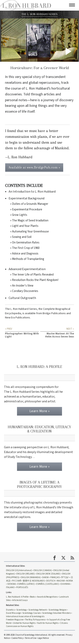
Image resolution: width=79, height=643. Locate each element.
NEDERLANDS (38, 580)
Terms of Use (30, 638)
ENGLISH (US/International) (19, 570)
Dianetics (10, 609)
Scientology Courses (31, 613)
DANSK (45, 577)
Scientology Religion (58, 609)
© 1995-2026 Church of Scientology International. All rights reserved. (35, 634)
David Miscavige (13, 613)
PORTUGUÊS (22, 587)
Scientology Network (37, 609)
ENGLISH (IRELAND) (25, 573)
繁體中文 (27, 580)
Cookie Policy (17, 638)
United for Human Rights (24, 623)
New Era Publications (17, 317)
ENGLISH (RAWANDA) (31, 577)
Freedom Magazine (14, 619)
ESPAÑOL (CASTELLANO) (47, 583)
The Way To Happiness (35, 619)
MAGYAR (61, 580)
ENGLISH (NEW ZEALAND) (48, 573)
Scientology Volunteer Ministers (56, 613)
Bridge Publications (54, 313)
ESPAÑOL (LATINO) (26, 583)
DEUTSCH (50, 580)
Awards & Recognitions (47, 596)
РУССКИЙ (16, 580)
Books (32, 596)
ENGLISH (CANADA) (43, 570)
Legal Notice (43, 638)
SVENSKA (11, 583)
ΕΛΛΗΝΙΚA (65, 583)
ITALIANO (10, 587)
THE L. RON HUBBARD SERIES (39, 14)
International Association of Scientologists (25, 616)
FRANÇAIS (55, 577)
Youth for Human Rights (47, 623)
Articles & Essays (20, 600)
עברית (65, 577)
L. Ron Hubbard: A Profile (17, 596)
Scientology (21, 609)
